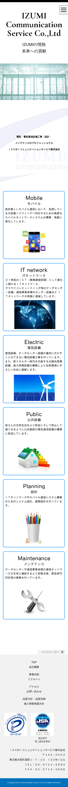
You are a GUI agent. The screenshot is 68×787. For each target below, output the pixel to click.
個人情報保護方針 (34, 703)
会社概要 (34, 666)
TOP (34, 662)
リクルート (34, 679)
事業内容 (34, 674)
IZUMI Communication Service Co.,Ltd (34, 24)
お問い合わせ (34, 691)
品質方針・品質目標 (34, 698)
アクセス (34, 686)
